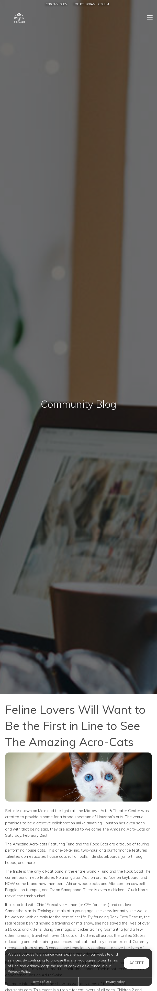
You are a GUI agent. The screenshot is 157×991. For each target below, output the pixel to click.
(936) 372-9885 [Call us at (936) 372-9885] (56, 4)
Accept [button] (136, 962)
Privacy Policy (115, 982)
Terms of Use (41, 982)
